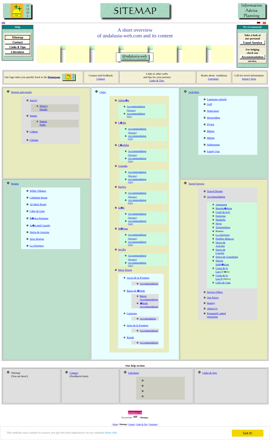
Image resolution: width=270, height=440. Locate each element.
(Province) (131, 110)
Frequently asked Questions (216, 315)
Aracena (220, 245)
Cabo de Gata (223, 282)
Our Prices (213, 297)
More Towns (125, 269)
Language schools (217, 99)
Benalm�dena (224, 208)
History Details (44, 107)
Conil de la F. (223, 212)
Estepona (221, 215)
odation (154, 283)
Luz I (218, 271)
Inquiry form (249, 78)
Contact (100, 78)
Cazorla (220, 253)
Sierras (219, 260)
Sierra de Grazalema (227, 256)
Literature (213, 78)
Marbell (220, 219)
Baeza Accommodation (149, 297)
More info (130, 433)
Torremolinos (223, 227)
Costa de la (222, 268)
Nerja (219, 223)
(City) (129, 116)
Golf (209, 104)
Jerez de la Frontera (137, 325)
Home (115, 424)
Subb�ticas (222, 264)
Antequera (221, 204)
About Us (212, 308)
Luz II (219, 278)
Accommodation (136, 106)
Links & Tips (141, 424)
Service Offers (215, 292)
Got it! (247, 433)
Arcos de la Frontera (138, 277)
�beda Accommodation (149, 305)
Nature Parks (43, 123)
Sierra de (220, 242)
